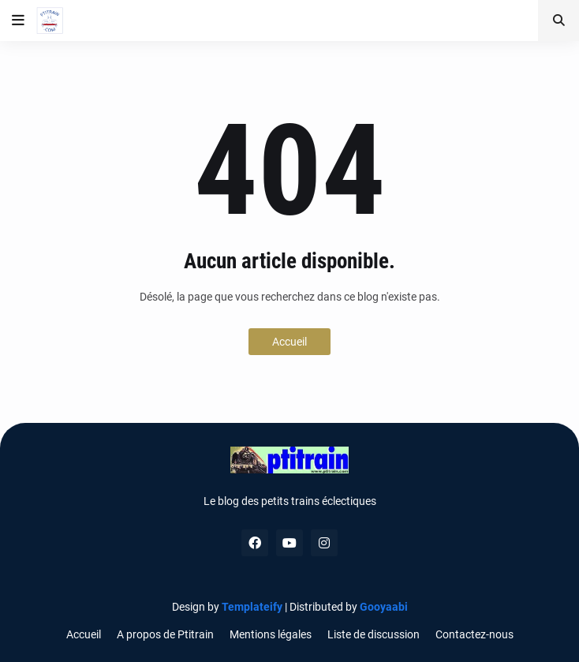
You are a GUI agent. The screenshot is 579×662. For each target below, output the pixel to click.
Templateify (252, 606)
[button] (18, 20)
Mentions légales (271, 634)
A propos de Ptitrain (165, 634)
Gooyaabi (384, 606)
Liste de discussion (373, 634)
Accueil (289, 341)
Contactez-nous (474, 634)
